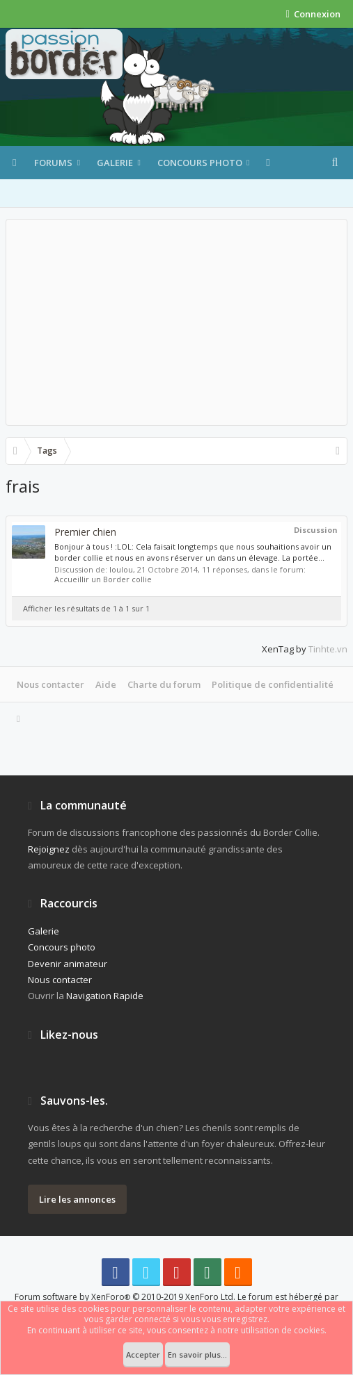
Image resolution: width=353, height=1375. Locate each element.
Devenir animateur (67, 963)
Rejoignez (49, 849)
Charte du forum (164, 684)
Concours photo (199, 162)
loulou (121, 569)
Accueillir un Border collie (103, 579)
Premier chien (85, 531)
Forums (53, 162)
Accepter (143, 1354)
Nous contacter (50, 684)
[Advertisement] (176, 322)
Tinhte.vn (327, 649)
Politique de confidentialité (273, 684)
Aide (105, 684)
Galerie (115, 162)
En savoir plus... (197, 1354)
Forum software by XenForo (125, 1297)
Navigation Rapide (104, 995)
